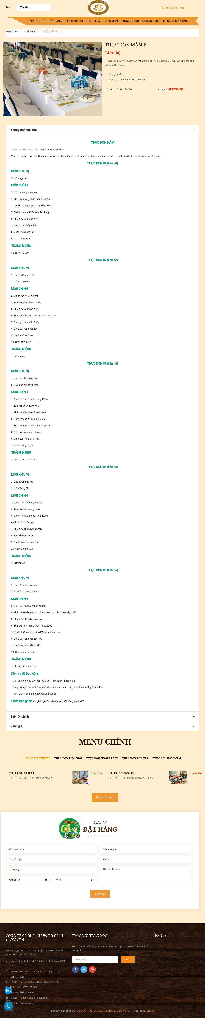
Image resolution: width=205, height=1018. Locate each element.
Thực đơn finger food (102, 758)
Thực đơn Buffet (38, 758)
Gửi (128, 960)
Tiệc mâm (111, 21)
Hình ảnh (55, 21)
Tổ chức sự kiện (175, 21)
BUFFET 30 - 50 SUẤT (21, 773)
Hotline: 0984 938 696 (22, 993)
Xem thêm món (105, 797)
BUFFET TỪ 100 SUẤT (121, 773)
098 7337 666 (175, 8)
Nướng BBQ (150, 21)
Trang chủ (36, 21)
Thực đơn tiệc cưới (68, 758)
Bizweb (150, 1011)
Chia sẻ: (109, 90)
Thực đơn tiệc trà (135, 758)
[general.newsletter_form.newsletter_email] (95, 959)
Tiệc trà (94, 21)
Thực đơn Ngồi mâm (166, 758)
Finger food (130, 21)
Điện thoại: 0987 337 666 (23, 987)
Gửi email (99, 894)
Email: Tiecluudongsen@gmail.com (28, 998)
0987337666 (175, 90)
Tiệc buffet (76, 21)
